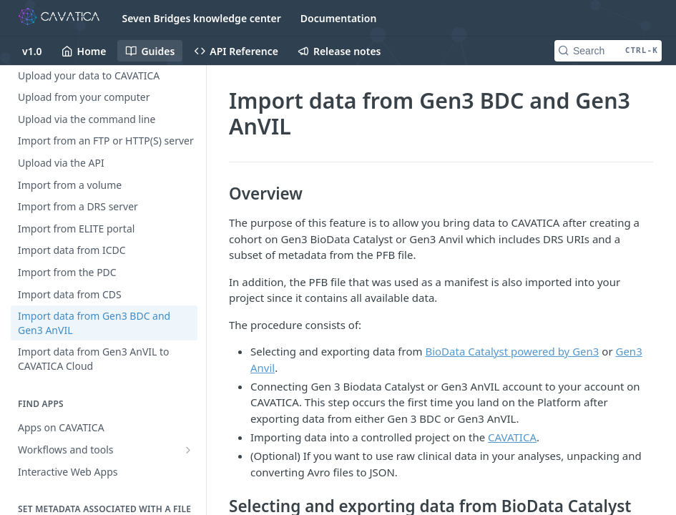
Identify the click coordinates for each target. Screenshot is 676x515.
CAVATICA (512, 437)
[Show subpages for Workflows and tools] (188, 450)
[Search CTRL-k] (608, 51)
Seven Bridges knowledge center (201, 18)
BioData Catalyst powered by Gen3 (512, 351)
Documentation (338, 18)
